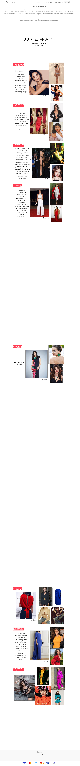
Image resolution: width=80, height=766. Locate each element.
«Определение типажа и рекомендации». (46, 20)
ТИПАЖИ (52, 2)
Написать (67, 2)
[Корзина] (70, 2)
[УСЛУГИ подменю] (45, 2)
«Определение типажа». (61, 16)
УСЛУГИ (43, 2)
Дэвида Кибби (38, 9)
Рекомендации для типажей (40, 7)
